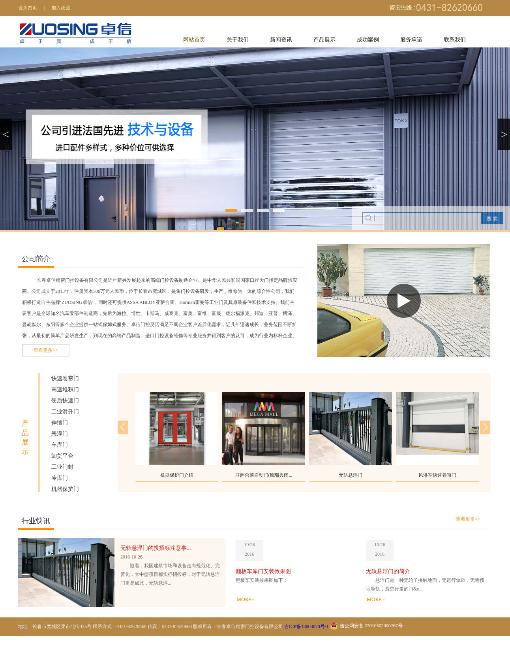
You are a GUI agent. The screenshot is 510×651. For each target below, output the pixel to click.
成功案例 (368, 40)
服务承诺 (411, 40)
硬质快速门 (65, 401)
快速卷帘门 (65, 378)
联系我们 (455, 40)
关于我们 (238, 40)
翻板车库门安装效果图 (263, 571)
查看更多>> (46, 350)
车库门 (59, 445)
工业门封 (62, 467)
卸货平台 (62, 456)
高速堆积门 (65, 389)
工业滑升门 (65, 412)
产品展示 (324, 40)
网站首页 (194, 40)
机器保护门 (65, 489)
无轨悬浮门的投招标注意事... (155, 548)
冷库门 (59, 478)
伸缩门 (59, 423)
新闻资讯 (281, 40)
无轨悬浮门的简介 (388, 571)
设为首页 (27, 8)
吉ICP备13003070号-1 (306, 626)
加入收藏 (60, 8)
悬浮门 (59, 434)
